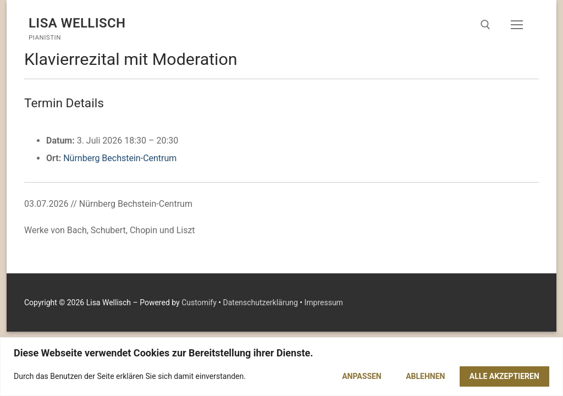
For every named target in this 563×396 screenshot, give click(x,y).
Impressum (323, 302)
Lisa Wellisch (77, 23)
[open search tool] (485, 25)
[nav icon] (516, 24)
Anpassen (362, 376)
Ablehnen (425, 376)
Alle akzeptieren (504, 376)
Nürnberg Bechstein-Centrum (119, 158)
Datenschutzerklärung (260, 302)
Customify (199, 302)
